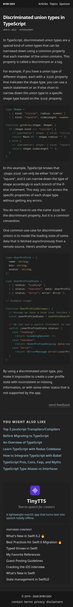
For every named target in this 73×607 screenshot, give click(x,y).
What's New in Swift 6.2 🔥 (25, 536)
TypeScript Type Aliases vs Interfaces (30, 469)
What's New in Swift (20, 573)
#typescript (26, 29)
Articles (43, 4)
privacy (39, 602)
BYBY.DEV (9, 4)
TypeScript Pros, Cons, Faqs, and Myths (32, 462)
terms (28, 602)
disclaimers (54, 602)
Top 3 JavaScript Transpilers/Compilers (31, 429)
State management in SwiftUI (27, 579)
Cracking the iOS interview (25, 567)
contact (17, 602)
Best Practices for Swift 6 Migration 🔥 (34, 542)
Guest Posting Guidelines (24, 561)
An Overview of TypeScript (22, 442)
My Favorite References (23, 554)
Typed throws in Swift (21, 548)
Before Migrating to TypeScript (26, 436)
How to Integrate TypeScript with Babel (32, 455)
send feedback (59, 405)
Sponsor (65, 4)
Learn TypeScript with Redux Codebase (32, 449)
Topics (54, 4)
